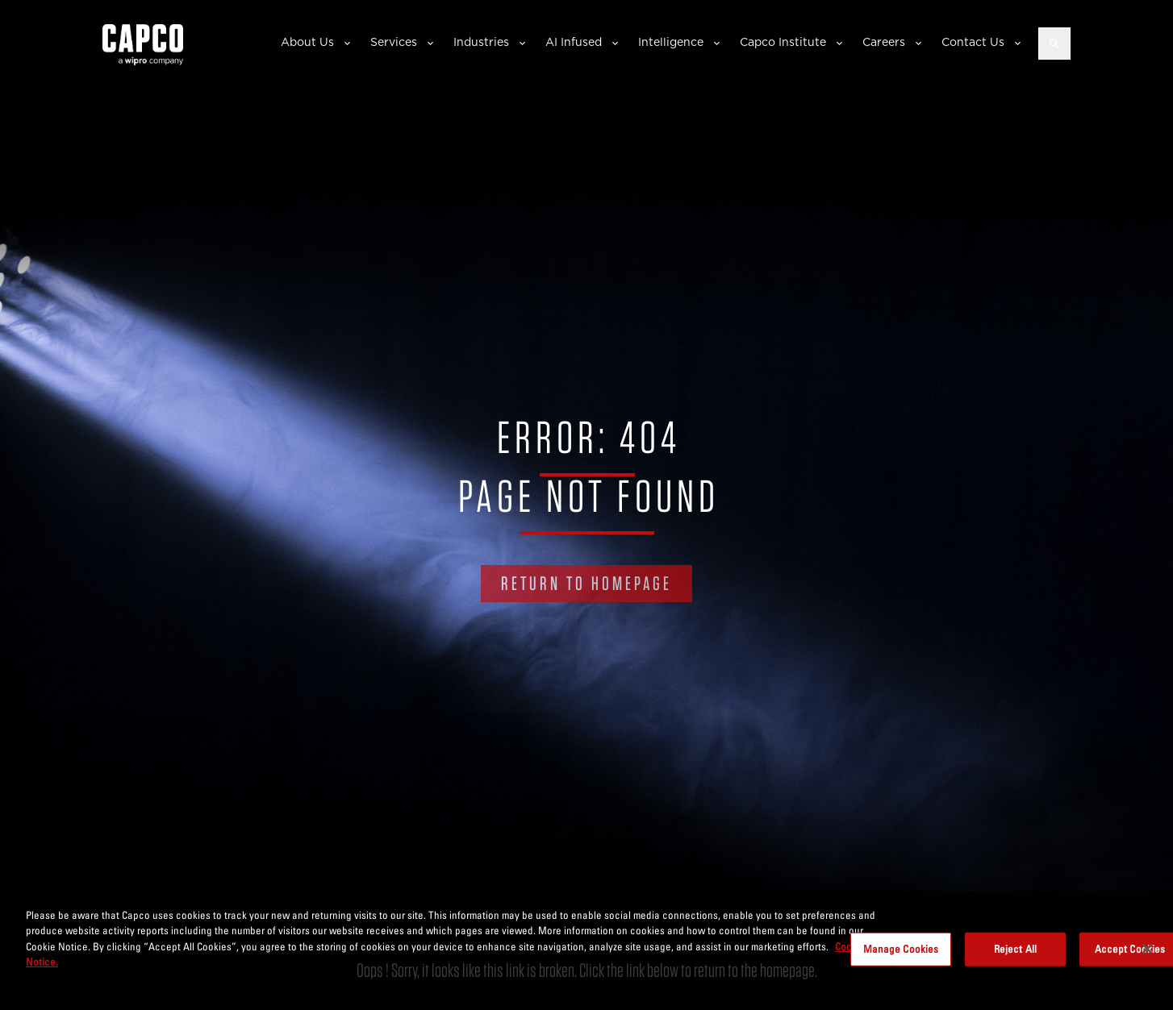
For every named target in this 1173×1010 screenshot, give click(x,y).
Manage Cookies (901, 948)
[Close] (1147, 948)
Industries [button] (481, 41)
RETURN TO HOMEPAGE (586, 583)
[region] (586, 951)
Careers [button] (883, 41)
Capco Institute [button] (783, 41)
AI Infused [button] (573, 41)
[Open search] (1054, 43)
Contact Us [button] (972, 41)
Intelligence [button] (670, 41)
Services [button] (393, 41)
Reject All (1015, 948)
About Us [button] (307, 41)
